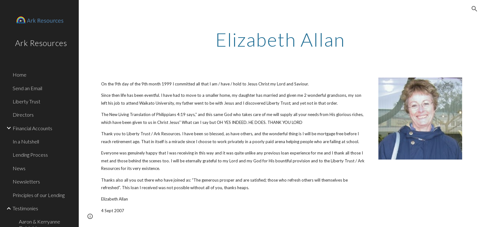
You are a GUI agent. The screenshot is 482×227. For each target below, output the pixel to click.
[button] (474, 8)
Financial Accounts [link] (32, 128)
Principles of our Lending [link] (39, 195)
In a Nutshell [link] (26, 141)
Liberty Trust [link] (26, 101)
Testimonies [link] (25, 208)
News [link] (19, 168)
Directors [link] (23, 115)
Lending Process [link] (30, 155)
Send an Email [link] (27, 88)
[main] (280, 39)
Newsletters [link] (26, 181)
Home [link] (19, 75)
